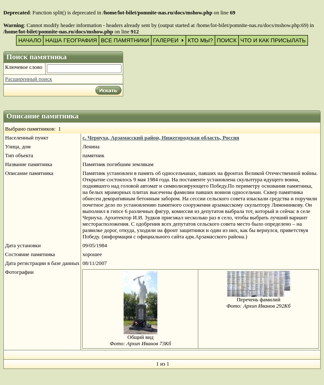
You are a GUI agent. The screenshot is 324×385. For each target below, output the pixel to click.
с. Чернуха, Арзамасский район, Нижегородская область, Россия (160, 138)
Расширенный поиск (28, 79)
